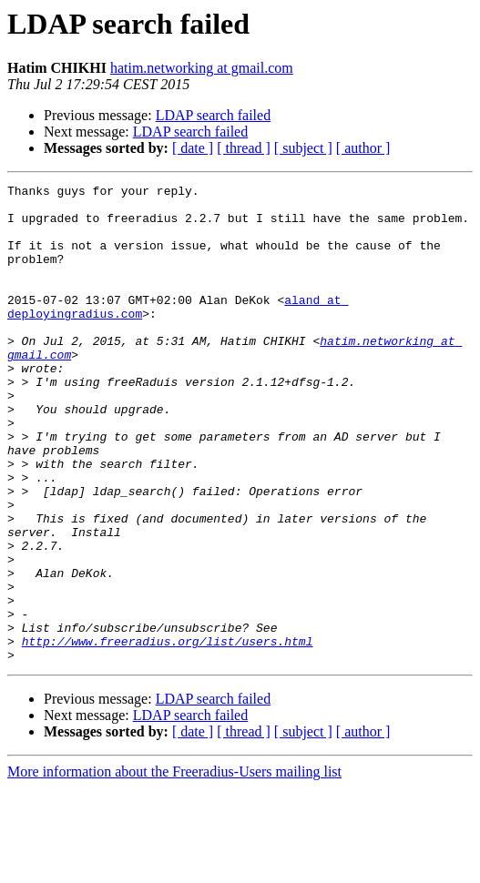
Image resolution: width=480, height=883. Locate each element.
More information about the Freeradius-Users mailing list (174, 867)
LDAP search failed (213, 115)
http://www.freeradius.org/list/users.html (167, 734)
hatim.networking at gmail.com (201, 68)
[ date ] (192, 148)
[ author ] (363, 148)
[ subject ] (303, 148)
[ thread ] (244, 148)
